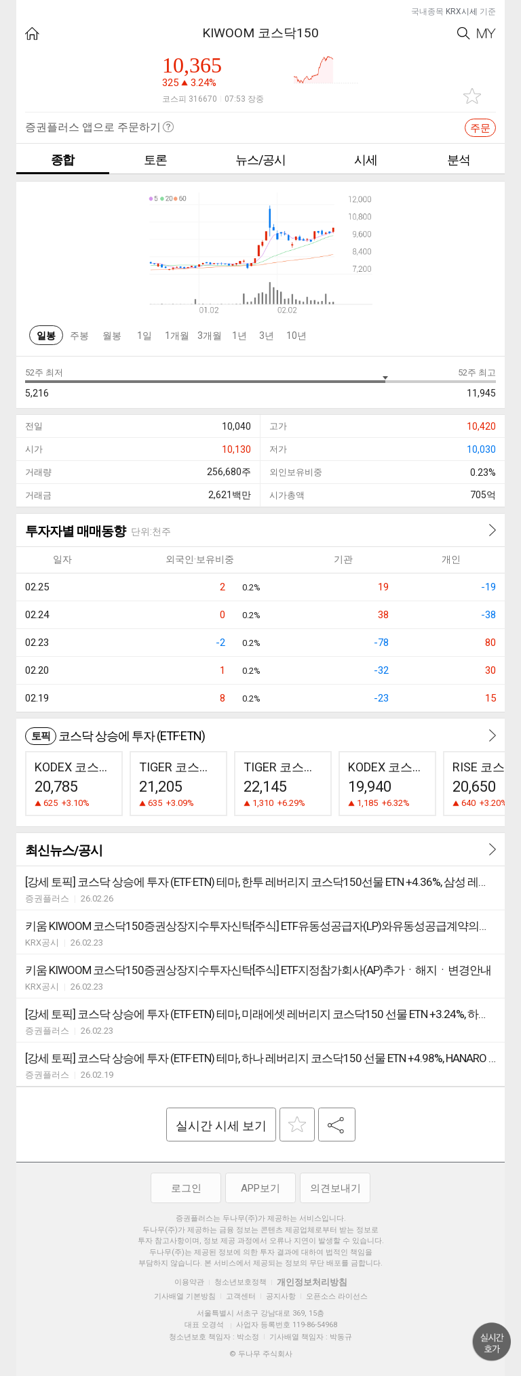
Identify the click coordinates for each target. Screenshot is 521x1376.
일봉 (46, 335)
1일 (144, 335)
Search (463, 33)
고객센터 (241, 1296)
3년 (266, 335)
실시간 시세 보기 (221, 1125)
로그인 (186, 1188)
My (486, 33)
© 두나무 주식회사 (260, 1354)
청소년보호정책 (240, 1282)
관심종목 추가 (472, 96)
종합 (62, 160)
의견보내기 (335, 1188)
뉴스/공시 (260, 160)
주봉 (79, 335)
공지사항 (281, 1296)
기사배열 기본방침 (185, 1296)
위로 (491, 1342)
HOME (32, 33)
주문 (480, 128)
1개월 (177, 335)
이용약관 (189, 1282)
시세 (365, 160)
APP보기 (260, 1188)
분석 (458, 160)
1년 (239, 335)
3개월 (209, 335)
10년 (296, 335)
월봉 (111, 335)
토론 (155, 160)
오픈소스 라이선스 (337, 1296)
